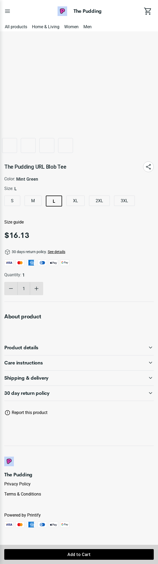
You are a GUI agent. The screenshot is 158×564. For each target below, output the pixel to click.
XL (75, 200)
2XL (99, 200)
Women (71, 26)
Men (87, 26)
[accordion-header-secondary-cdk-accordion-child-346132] (79, 347)
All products (16, 26)
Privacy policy (17, 483)
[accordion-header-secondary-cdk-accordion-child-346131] (79, 393)
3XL (124, 200)
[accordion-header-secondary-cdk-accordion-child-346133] (79, 362)
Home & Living (45, 26)
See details (56, 252)
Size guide (14, 222)
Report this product (29, 412)
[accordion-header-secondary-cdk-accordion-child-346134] (79, 378)
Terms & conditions (22, 494)
